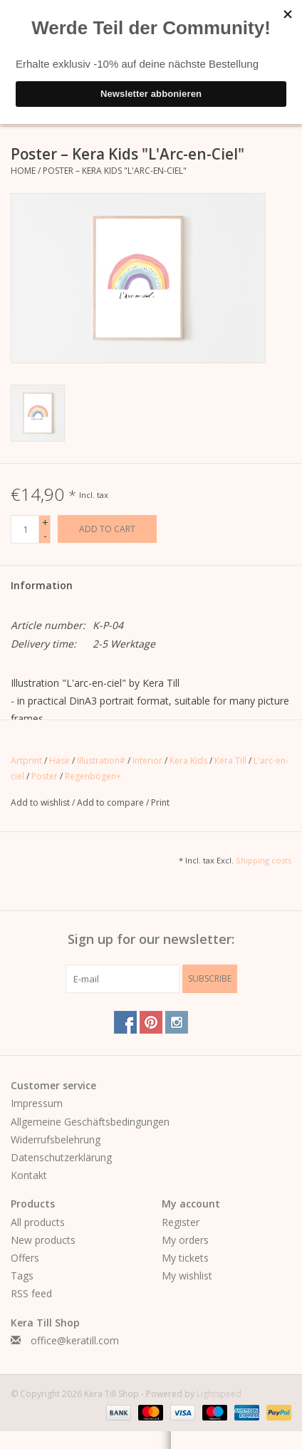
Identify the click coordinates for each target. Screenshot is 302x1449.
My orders (185, 1240)
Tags (22, 1275)
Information (42, 585)
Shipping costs (263, 860)
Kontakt (29, 1175)
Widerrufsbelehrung (55, 1139)
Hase (59, 760)
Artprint (26, 760)
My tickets (185, 1257)
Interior (147, 760)
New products (43, 1240)
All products (38, 1222)
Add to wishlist (41, 802)
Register (180, 1222)
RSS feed (31, 1293)
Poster (44, 776)
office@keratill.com (75, 1340)
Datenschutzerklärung (61, 1157)
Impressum (37, 1103)
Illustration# (101, 760)
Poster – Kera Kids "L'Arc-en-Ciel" (115, 171)
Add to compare (111, 802)
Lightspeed (219, 1394)
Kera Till (230, 760)
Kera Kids (188, 760)
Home (23, 171)
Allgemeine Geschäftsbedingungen (90, 1121)
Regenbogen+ (93, 776)
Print (160, 802)
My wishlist (187, 1275)
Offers (25, 1257)
